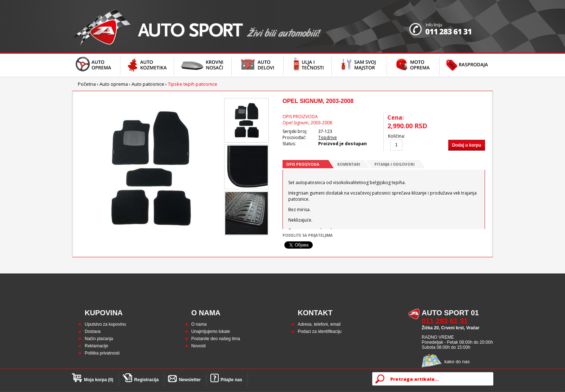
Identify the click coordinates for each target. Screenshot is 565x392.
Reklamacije (96, 345)
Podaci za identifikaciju (319, 331)
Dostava (93, 331)
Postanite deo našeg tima (215, 338)
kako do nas (457, 361)
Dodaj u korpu (466, 145)
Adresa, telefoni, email (319, 324)
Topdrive (327, 137)
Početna (87, 84)
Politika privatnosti (102, 353)
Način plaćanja (99, 338)
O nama (199, 324)
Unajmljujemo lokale (210, 331)
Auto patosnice (148, 84)
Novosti (198, 345)
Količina (396, 136)
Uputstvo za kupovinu (105, 324)
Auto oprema (113, 84)
